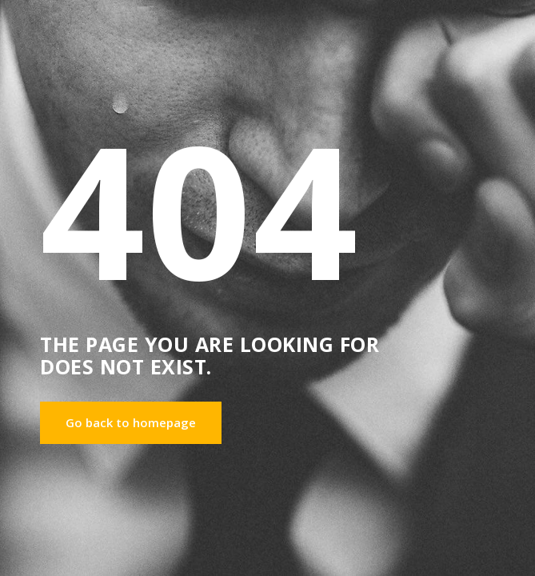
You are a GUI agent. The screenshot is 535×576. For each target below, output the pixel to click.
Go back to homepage (131, 422)
